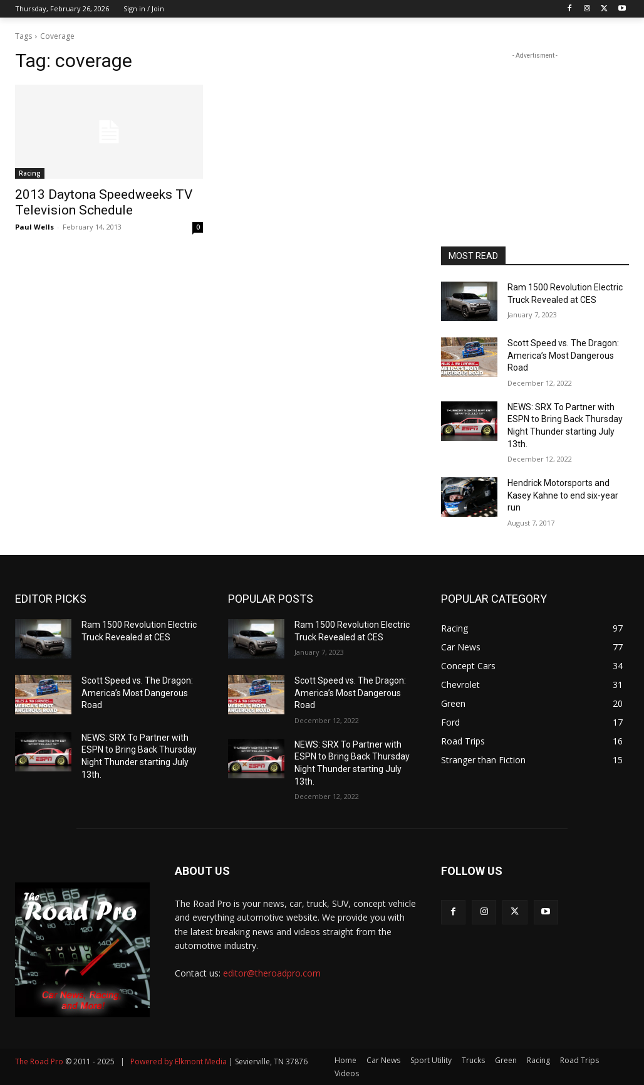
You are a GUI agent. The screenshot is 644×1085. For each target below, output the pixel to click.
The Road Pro (39, 1061)
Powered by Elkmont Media (178, 1061)
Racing (30, 173)
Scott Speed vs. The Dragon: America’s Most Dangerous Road (563, 355)
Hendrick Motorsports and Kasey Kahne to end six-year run (562, 495)
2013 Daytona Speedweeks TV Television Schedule (103, 202)
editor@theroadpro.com (272, 973)
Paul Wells (34, 226)
